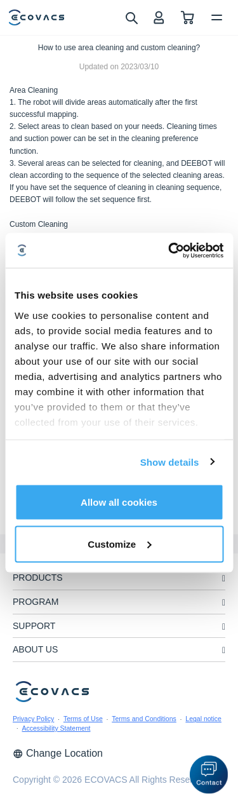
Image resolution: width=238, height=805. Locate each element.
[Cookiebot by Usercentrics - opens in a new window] (169, 250)
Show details (169, 461)
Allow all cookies (119, 502)
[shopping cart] (187, 17)
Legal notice (203, 718)
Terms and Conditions (144, 718)
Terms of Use (83, 718)
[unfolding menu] (223, 578)
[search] (131, 17)
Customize (119, 543)
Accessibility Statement (56, 728)
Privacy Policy (33, 718)
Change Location (58, 753)
